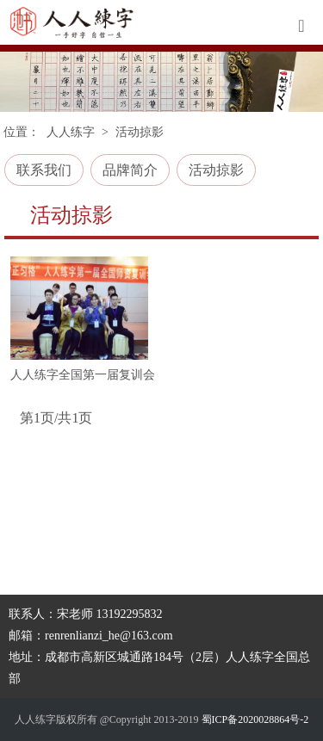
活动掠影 (216, 170)
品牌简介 (130, 170)
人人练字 (71, 132)
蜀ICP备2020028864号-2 (255, 719)
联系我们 (43, 170)
